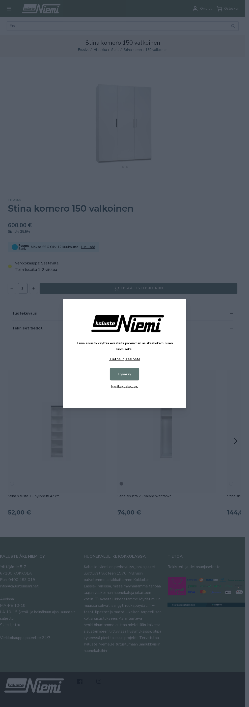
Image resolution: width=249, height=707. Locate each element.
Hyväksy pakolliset (124, 386)
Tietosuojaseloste (124, 359)
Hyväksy (124, 374)
